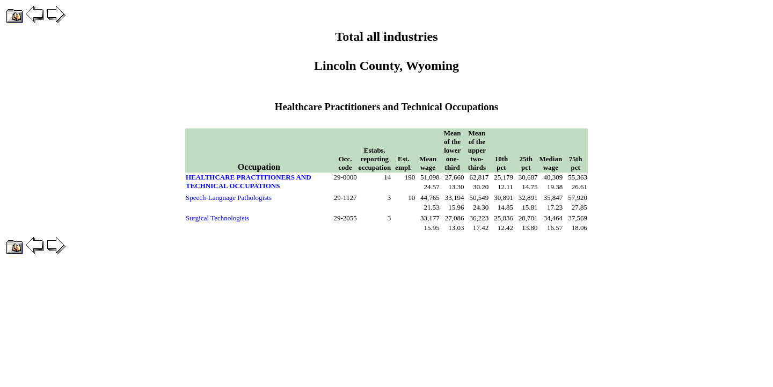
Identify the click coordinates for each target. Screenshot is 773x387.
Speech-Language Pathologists (229, 198)
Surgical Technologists (217, 218)
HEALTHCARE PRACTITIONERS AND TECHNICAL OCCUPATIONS (248, 181)
